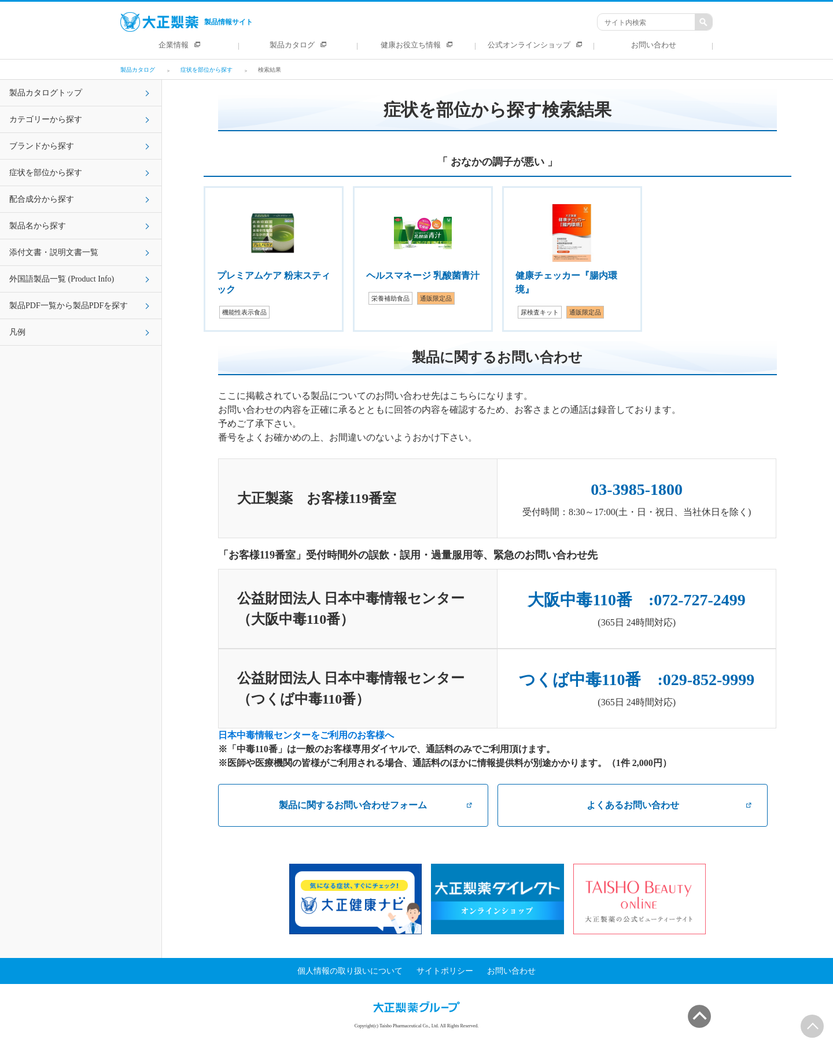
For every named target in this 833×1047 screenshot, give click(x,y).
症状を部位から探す (45, 172)
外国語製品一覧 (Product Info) (61, 279)
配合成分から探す (41, 199)
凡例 (17, 332)
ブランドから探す (41, 146)
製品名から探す (37, 225)
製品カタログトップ (45, 92)
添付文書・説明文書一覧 (53, 252)
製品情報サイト (186, 22)
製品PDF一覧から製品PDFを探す (68, 305)
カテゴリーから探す (45, 119)
